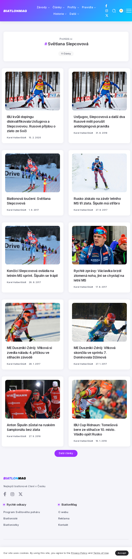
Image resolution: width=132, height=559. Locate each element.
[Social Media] (106, 5)
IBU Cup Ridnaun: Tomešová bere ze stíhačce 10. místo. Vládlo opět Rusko (95, 430)
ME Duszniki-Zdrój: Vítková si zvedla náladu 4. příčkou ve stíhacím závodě (29, 352)
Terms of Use (101, 553)
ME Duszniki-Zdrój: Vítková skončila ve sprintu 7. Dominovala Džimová (95, 352)
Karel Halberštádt (16, 137)
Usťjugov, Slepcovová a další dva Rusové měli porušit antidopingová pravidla (99, 121)
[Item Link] (32, 91)
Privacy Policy (79, 553)
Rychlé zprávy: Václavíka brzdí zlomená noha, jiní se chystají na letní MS (99, 275)
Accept (122, 553)
